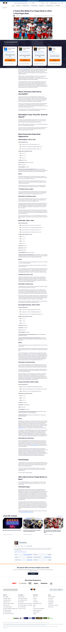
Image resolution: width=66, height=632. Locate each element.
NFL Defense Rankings (7, 612)
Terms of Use (50, 600)
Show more (60, 516)
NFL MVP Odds (21, 602)
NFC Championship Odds (22, 598)
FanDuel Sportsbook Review (9, 52)
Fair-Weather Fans (6, 602)
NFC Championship (34, 445)
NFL (6, 7)
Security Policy (51, 607)
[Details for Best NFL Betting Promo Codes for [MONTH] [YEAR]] (12, 523)
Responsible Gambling (37, 604)
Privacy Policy (50, 598)
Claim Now (10, 60)
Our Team (35, 600)
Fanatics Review (52, 52)
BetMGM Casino (29, 560)
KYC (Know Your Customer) (53, 605)
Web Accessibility (36, 612)
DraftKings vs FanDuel (7, 600)
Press (34, 607)
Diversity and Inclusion (37, 610)
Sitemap (34, 614)
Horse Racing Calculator (7, 607)
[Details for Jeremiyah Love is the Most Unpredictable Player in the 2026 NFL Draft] (33, 523)
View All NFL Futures (22, 609)
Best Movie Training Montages (8, 604)
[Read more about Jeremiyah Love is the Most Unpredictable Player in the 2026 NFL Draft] (33, 531)
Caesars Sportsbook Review (24, 52)
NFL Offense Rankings (7, 610)
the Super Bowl (25, 69)
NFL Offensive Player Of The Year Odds (25, 604)
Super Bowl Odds (21, 597)
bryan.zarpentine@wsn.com (28, 555)
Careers (34, 605)
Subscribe (33, 574)
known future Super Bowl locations (27, 512)
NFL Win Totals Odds (22, 607)
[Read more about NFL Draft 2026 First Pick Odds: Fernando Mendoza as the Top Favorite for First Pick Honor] (53, 531)
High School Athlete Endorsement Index (10, 609)
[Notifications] (62, 3)
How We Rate (35, 602)
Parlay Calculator (6, 605)
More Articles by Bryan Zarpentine (20, 552)
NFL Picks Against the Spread (8, 614)
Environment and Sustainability (38, 609)
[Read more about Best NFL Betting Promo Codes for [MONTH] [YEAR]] (12, 530)
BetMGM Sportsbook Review (39, 52)
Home (4, 7)
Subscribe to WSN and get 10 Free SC (33, 0)
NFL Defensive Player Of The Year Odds (25, 605)
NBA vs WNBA (5, 597)
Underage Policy (51, 602)
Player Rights (50, 604)
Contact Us (35, 597)
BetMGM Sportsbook (48, 557)
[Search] (33, 3)
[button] (59, 42)
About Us (35, 598)
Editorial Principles (51, 597)
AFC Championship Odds (22, 600)
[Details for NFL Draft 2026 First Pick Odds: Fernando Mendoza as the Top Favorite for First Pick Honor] (53, 523)
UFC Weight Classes (6, 598)
